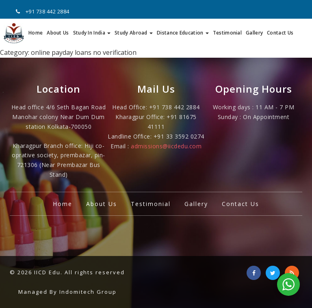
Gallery (254, 32)
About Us (58, 32)
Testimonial (227, 32)
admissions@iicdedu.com (166, 146)
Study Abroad (134, 32)
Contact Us (280, 32)
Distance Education (183, 32)
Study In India (92, 32)
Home (35, 32)
